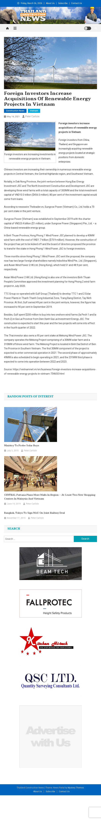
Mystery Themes (76, 787)
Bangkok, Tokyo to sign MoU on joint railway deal (34, 513)
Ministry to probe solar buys (21, 445)
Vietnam (34, 111)
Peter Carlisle (32, 116)
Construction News (15, 111)
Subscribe (63, 3)
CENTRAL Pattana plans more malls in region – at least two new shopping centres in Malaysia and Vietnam (49, 497)
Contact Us (76, 3)
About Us (50, 3)
